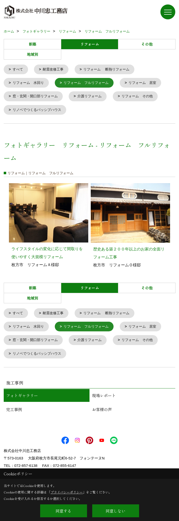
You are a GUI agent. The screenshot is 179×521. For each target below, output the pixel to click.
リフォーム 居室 (149, 83)
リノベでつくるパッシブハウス (39, 111)
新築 (32, 44)
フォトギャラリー (22, 399)
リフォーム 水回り (29, 83)
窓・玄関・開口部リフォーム (37, 97)
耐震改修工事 (55, 70)
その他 (146, 44)
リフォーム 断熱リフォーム (111, 70)
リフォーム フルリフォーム (90, 83)
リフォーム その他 (144, 97)
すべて (18, 70)
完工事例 (14, 413)
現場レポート (104, 399)
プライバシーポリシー (67, 492)
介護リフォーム (94, 97)
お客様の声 (102, 413)
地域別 (32, 54)
